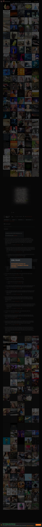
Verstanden (38, 524)
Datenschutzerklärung (29, 525)
